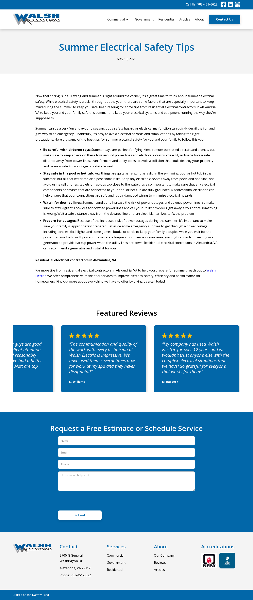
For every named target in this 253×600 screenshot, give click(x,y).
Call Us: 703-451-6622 (201, 4)
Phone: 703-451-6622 (75, 575)
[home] (36, 19)
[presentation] (88, 501)
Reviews (160, 562)
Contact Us (224, 19)
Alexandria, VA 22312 (75, 568)
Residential (166, 19)
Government (144, 19)
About (199, 19)
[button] (120, 19)
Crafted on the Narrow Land (31, 595)
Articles (184, 19)
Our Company (164, 555)
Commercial (115, 555)
